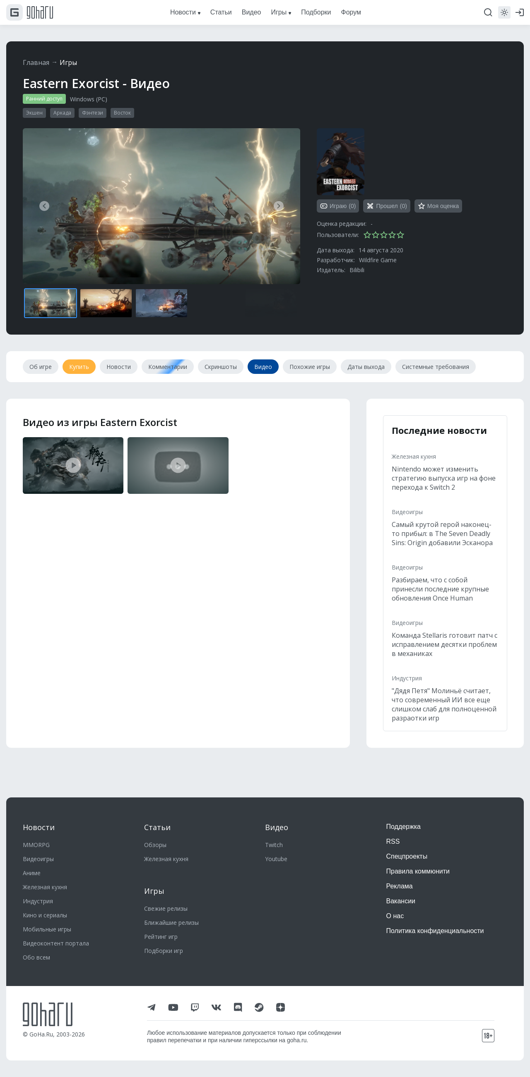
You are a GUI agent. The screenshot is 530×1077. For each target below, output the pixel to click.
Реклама (399, 886)
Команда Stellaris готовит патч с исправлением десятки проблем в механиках (444, 644)
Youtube (276, 859)
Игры (68, 62)
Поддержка (403, 826)
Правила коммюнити (418, 871)
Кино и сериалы (45, 915)
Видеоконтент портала (56, 943)
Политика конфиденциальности (435, 930)
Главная (36, 62)
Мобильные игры (47, 929)
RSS (393, 841)
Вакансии (401, 901)
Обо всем (36, 957)
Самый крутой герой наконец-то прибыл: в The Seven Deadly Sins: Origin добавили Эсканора (442, 533)
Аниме (32, 873)
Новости (39, 827)
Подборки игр (163, 951)
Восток (122, 112)
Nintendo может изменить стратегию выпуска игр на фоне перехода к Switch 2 (444, 478)
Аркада (62, 112)
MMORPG (36, 845)
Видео (276, 827)
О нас (395, 915)
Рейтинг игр (161, 937)
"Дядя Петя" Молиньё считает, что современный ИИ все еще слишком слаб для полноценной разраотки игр (444, 704)
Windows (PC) (88, 99)
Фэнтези (92, 112)
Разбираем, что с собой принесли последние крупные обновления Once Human (440, 589)
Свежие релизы (166, 908)
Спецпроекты (407, 856)
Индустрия (407, 678)
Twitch (274, 845)
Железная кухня (414, 456)
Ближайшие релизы (171, 922)
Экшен (34, 112)
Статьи (157, 827)
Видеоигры (407, 512)
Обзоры (155, 845)
